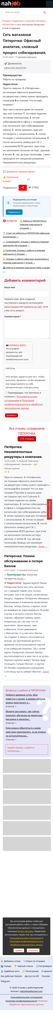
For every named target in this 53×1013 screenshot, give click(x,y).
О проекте (46, 971)
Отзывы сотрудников (13, 20)
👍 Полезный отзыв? (10, 179)
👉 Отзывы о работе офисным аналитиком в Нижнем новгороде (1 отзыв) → (26, 261)
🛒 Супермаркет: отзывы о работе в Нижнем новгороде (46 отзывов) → (26, 243)
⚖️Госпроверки (44, 966)
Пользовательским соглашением (26, 938)
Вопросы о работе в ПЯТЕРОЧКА (25, 690)
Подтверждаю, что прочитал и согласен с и (23, 400)
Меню (49, 4)
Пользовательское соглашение (27, 997)
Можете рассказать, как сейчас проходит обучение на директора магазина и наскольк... (24, 715)
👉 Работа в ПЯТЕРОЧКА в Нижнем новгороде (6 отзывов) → (33, 224)
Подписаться (14, 212)
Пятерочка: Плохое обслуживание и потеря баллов (23, 561)
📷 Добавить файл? (16, 344)
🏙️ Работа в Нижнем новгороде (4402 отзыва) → (26, 269)
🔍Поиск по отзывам (34, 961)
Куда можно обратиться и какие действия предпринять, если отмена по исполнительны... (26, 731)
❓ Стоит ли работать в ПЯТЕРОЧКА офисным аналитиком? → (26, 235)
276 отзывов (27, 438)
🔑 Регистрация (30, 971)
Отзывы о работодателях (30, 987)
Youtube (46, 976)
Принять (19, 950)
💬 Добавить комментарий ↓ (19, 171)
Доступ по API (32, 976)
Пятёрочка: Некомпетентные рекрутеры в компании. (23, 452)
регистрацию (11, 306)
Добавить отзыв (49, 509)
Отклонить (33, 950)
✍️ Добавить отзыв (10, 961)
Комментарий (12, 316)
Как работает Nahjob (11, 976)
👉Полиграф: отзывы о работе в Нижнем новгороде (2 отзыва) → (24, 252)
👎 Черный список (23, 966)
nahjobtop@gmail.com (31, 991)
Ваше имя (9, 287)
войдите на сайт (33, 306)
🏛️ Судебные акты (10, 971)
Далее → (42, 546)
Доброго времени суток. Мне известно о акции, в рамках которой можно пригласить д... (25, 698)
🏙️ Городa (6, 966)
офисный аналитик (15, 67)
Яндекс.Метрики (25, 931)
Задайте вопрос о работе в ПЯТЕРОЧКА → (21, 749)
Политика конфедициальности (21, 1000)
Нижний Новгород (35, 20)
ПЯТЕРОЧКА (8, 24)
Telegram (5, 981)
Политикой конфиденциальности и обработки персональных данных (23, 404)
